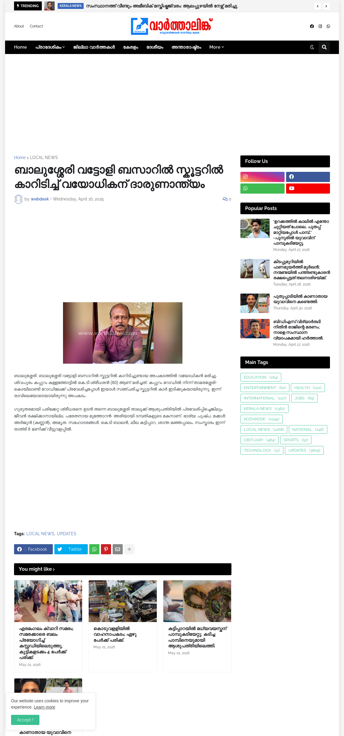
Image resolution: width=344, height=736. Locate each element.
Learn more (44, 707)
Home (20, 157)
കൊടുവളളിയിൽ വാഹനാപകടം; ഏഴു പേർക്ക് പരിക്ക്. (114, 634)
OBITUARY (259, 440)
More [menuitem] (214, 47)
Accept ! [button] (25, 720)
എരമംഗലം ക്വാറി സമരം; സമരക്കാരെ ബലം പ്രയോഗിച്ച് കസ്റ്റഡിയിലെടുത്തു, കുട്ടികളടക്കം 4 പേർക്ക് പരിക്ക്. (46, 643)
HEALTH (307, 388)
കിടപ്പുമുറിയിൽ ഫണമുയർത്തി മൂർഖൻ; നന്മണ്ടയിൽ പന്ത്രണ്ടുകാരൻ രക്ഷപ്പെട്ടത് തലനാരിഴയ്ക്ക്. (301, 269)
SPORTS (296, 440)
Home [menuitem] (20, 47)
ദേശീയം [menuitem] (154, 47)
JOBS (304, 398)
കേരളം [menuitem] (130, 47)
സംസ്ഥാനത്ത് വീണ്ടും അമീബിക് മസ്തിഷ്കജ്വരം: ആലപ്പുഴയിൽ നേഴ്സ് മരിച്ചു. (162, 6)
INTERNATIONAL (265, 398)
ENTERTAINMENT (265, 388)
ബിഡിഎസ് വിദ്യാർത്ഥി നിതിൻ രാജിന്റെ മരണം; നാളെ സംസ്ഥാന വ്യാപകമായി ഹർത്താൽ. (298, 329)
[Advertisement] (172, 104)
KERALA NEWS (264, 409)
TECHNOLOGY (262, 450)
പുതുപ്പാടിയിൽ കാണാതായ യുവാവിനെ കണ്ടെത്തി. (300, 299)
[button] (317, 6)
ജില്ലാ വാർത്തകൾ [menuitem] (94, 47)
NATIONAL (308, 429)
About (19, 26)
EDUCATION (261, 377)
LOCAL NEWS (44, 157)
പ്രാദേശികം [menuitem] (48, 47)
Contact (36, 26)
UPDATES (66, 533)
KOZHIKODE (261, 419)
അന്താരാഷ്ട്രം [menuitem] (186, 47)
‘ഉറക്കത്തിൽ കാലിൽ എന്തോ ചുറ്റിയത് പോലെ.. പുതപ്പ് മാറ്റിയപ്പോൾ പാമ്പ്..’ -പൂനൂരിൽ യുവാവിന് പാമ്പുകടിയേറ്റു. (301, 232)
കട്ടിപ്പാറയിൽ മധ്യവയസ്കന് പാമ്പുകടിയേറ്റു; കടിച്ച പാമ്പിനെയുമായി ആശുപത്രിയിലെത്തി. (197, 637)
